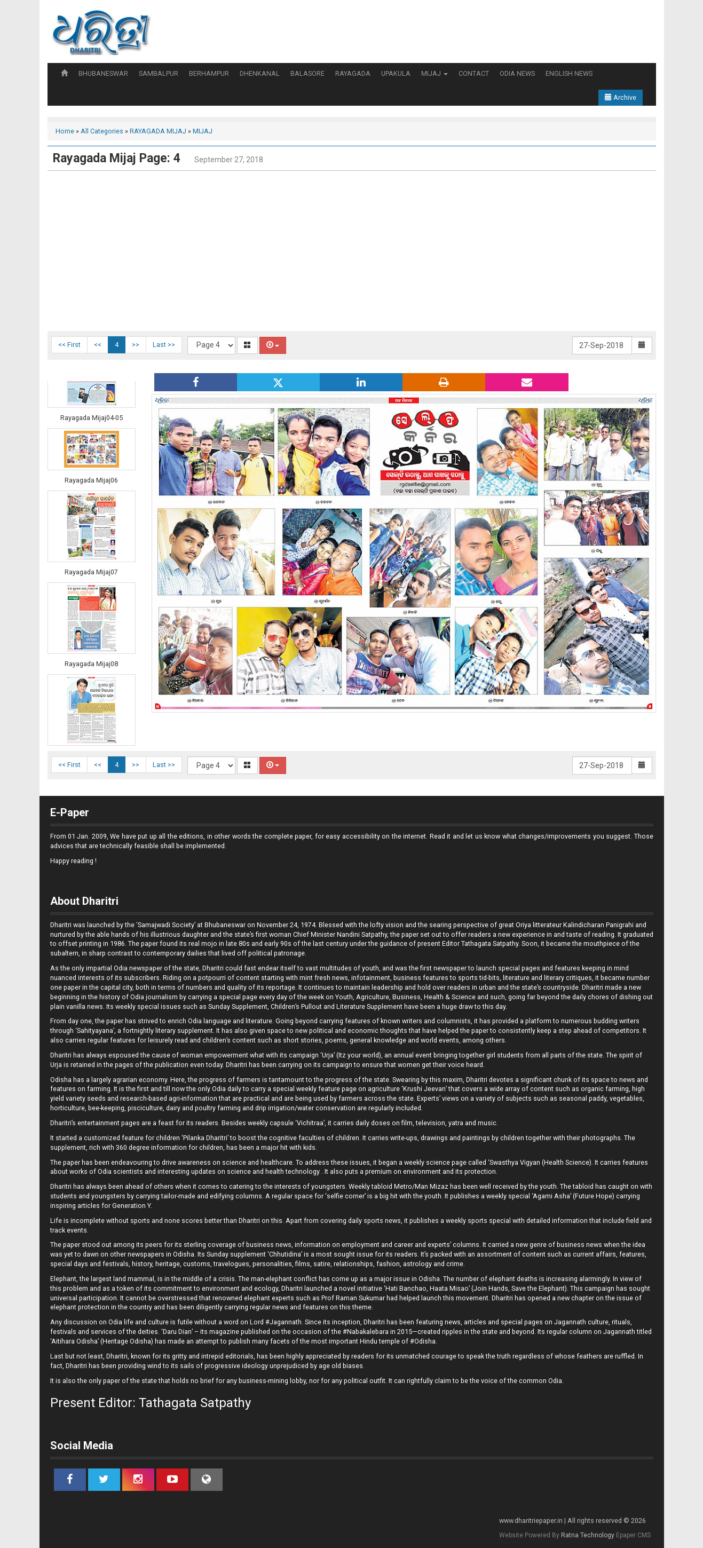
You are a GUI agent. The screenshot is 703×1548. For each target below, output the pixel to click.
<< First (69, 345)
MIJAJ (434, 73)
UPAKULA (395, 73)
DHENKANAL (260, 73)
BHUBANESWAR (103, 73)
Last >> (164, 345)
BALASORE (307, 73)
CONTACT (474, 73)
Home (65, 131)
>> (135, 345)
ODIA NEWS (517, 73)
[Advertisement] (352, 251)
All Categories (102, 131)
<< (97, 345)
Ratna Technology (587, 1535)
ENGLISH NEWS (569, 73)
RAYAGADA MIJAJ (158, 131)
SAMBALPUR (158, 73)
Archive (620, 97)
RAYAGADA (352, 73)
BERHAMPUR (209, 73)
